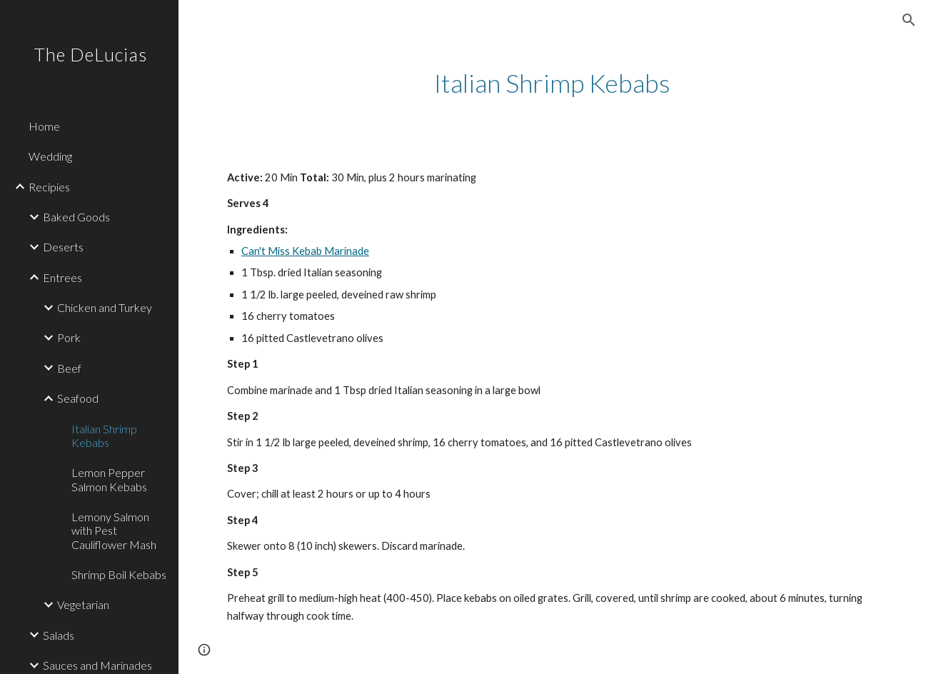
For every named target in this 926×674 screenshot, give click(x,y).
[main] (552, 83)
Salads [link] (58, 635)
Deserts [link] (63, 246)
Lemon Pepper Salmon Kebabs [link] (109, 479)
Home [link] (44, 126)
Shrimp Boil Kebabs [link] (118, 574)
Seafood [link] (78, 398)
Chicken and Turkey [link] (104, 307)
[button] (909, 20)
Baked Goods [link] (76, 216)
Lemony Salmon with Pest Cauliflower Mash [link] (113, 530)
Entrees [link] (62, 277)
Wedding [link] (50, 156)
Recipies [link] (49, 186)
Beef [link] (69, 368)
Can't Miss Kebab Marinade (305, 251)
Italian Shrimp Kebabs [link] (104, 435)
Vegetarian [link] (83, 604)
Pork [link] (69, 337)
